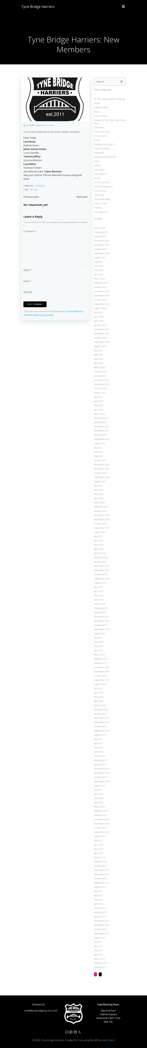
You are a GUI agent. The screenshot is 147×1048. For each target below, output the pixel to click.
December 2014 (101, 768)
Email (27, 281)
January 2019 (100, 561)
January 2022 (100, 422)
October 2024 (100, 299)
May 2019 (98, 544)
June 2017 (98, 642)
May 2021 (98, 456)
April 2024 (98, 320)
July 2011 (98, 941)
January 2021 (100, 460)
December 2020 (101, 464)
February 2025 (100, 282)
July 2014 (98, 789)
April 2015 (98, 751)
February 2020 (100, 506)
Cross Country (100, 135)
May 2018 (98, 595)
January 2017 (100, 663)
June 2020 (98, 489)
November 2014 (101, 773)
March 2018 (99, 604)
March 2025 (99, 278)
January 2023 (100, 375)
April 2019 (98, 549)
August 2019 (100, 532)
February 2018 (100, 608)
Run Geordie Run (102, 182)
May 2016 (98, 696)
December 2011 (101, 920)
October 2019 (100, 523)
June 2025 (98, 266)
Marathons (99, 152)
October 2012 (100, 878)
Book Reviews (100, 116)
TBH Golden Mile (102, 199)
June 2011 (98, 946)
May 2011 (98, 950)
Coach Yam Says (102, 131)
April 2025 (98, 274)
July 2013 (98, 840)
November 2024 (101, 295)
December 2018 (101, 565)
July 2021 (98, 447)
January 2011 (100, 967)
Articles (97, 103)
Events (97, 140)
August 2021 (100, 443)
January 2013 (100, 865)
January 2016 (100, 713)
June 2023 (98, 354)
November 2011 (101, 925)
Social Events (100, 190)
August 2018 (100, 582)
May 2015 (98, 747)
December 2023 (101, 329)
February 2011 (100, 963)
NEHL (96, 161)
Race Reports (100, 173)
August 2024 (100, 308)
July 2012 (98, 891)
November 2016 (101, 671)
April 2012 (98, 903)
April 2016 (98, 701)
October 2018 (100, 574)
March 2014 (99, 806)
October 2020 (100, 473)
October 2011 (100, 929)
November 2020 (101, 468)
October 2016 (100, 675)
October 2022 (100, 388)
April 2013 (98, 853)
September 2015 (101, 730)
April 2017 (98, 650)
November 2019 (101, 519)
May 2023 (98, 358)
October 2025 (100, 249)
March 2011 (99, 958)
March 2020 (99, 502)
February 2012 (100, 912)
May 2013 (98, 849)
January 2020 (100, 511)
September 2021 (101, 439)
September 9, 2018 (44, 125)
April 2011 (98, 954)
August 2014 (100, 785)
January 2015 (100, 764)
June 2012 (98, 895)
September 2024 (101, 304)
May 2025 (98, 270)
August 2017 (100, 633)
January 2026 (100, 236)
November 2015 (101, 722)
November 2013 (101, 823)
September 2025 (101, 253)
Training (97, 207)
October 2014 (100, 777)
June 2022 (98, 401)
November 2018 (101, 570)
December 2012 (101, 870)
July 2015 (98, 739)
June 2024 (98, 316)
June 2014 (98, 794)
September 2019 (101, 527)
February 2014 (100, 811)
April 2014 (98, 802)
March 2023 (99, 367)
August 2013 (100, 836)
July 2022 (98, 397)
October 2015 (100, 726)
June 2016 (98, 692)
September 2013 (101, 832)
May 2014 (98, 798)
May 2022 (98, 405)
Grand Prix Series (102, 148)
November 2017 (101, 620)
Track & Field (100, 203)
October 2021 (100, 435)
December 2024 (101, 291)
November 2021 (101, 430)
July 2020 (98, 485)
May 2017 (98, 646)
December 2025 (101, 240)
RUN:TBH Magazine (103, 186)
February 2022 (100, 418)
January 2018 (100, 612)
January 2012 (100, 916)
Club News (40, 185)
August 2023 (100, 346)
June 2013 (98, 844)
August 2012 (100, 887)
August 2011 (100, 937)
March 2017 (99, 654)
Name (27, 270)
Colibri (110, 1040)
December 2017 (101, 616)
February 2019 (100, 557)
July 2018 (98, 587)
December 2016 (101, 667)
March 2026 (99, 228)
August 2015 (100, 734)
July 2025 (98, 261)
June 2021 (98, 451)
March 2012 (99, 908)
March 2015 (99, 756)
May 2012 (98, 899)
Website (27, 292)
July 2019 (98, 536)
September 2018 (101, 578)
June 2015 (98, 743)
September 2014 (101, 781)
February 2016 (100, 709)
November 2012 (101, 874)
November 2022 (101, 384)
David (29, 125)
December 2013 (101, 819)
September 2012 (101, 882)
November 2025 (101, 244)
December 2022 (101, 380)
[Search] (121, 81)
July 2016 (98, 688)
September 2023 (101, 342)
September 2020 (101, 477)
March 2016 (99, 705)
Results (97, 178)
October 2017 (100, 625)
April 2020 (98, 498)
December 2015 (101, 718)
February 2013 (100, 861)
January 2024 (100, 325)
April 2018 (98, 599)
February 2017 (100, 658)
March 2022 (99, 413)
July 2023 (98, 350)
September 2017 (101, 629)
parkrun (97, 165)
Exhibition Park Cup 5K (104, 144)
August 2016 (100, 684)
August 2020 (100, 481)
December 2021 (101, 426)
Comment (29, 231)
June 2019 (98, 540)
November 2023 (101, 333)
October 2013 (100, 827)
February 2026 (100, 232)
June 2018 (98, 591)
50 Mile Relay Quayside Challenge (109, 99)
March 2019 (99, 553)
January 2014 (100, 815)
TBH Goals (99, 195)
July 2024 (98, 312)
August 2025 (100, 257)
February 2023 (100, 371)
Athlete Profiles (101, 107)
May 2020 (98, 494)
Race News (99, 169)
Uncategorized (101, 212)
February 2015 (100, 760)
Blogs (96, 111)
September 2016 (101, 680)
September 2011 (101, 933)
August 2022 (100, 392)
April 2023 (98, 363)
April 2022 (98, 409)
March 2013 (99, 857)
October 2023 (100, 337)
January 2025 (100, 287)
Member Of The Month (105, 157)
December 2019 (101, 515)
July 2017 (98, 637)
